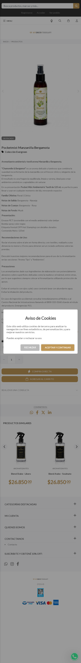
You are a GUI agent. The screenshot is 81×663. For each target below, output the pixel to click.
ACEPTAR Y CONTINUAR (58, 347)
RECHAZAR (30, 347)
